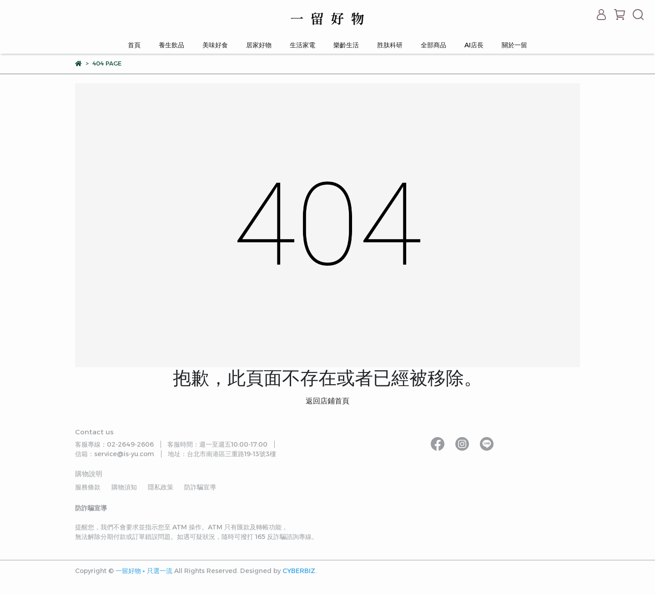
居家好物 (259, 45)
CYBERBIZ (298, 571)
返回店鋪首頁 (327, 401)
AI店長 (474, 45)
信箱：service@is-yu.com (114, 454)
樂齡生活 (346, 45)
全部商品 (433, 45)
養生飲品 (171, 45)
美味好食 (215, 45)
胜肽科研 (390, 45)
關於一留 (514, 45)
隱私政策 (160, 487)
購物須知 (124, 487)
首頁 (134, 45)
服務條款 (88, 487)
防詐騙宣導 (200, 487)
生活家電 (302, 45)
